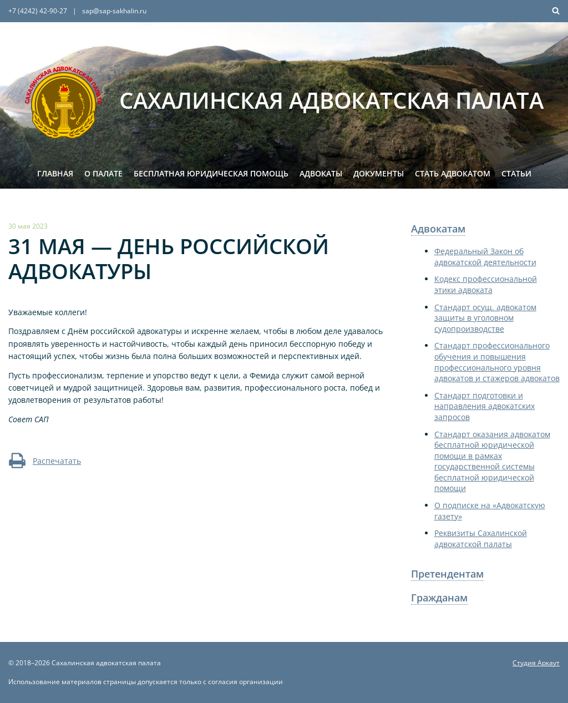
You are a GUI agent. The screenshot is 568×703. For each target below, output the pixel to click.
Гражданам (439, 597)
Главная (55, 173)
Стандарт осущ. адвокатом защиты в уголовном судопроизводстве (485, 318)
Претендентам (447, 573)
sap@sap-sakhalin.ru (114, 11)
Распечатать (44, 461)
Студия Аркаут (536, 662)
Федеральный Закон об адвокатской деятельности (485, 256)
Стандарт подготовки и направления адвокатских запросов (484, 406)
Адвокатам (438, 228)
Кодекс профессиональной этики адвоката (485, 284)
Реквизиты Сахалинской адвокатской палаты (480, 538)
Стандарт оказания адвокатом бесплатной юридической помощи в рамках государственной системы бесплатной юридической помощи (492, 461)
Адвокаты (321, 173)
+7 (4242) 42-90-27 (37, 11)
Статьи (516, 173)
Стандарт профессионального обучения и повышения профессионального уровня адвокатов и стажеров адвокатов (497, 361)
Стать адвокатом (452, 173)
